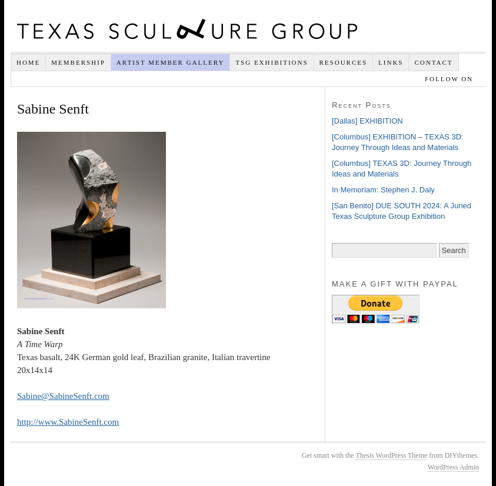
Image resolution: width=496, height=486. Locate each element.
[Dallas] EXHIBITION (367, 120)
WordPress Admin (453, 467)
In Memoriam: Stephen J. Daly (383, 189)
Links (390, 62)
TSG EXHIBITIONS (271, 62)
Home (28, 62)
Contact (433, 62)
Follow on (450, 78)
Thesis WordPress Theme (391, 455)
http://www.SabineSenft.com (68, 422)
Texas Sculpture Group (187, 29)
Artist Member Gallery (170, 62)
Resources (343, 62)
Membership (78, 62)
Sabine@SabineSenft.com (63, 396)
